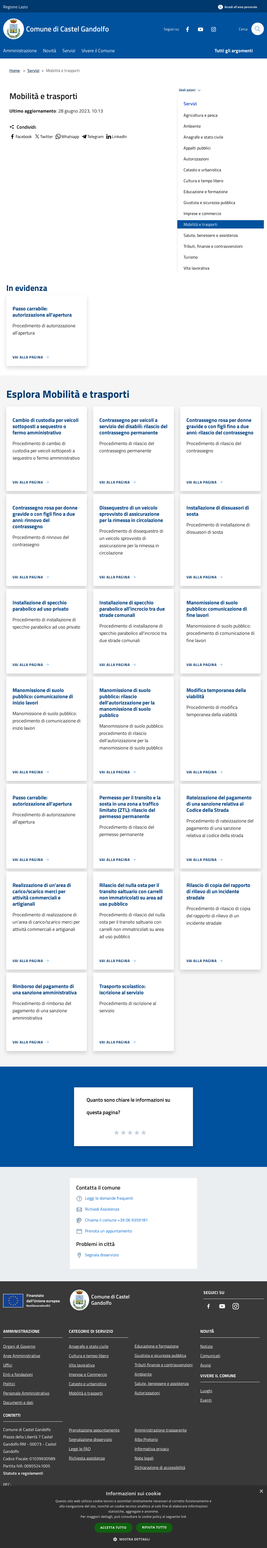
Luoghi (206, 1391)
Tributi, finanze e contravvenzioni (213, 246)
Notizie (206, 1346)
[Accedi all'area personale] (237, 7)
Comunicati (210, 1356)
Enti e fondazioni (18, 1374)
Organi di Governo (19, 1346)
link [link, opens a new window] (183, 1516)
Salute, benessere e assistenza (211, 235)
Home (14, 70)
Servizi (33, 70)
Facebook (20, 136)
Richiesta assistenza (87, 1458)
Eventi (206, 1400)
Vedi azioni (190, 90)
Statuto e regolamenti (23, 1473)
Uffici (7, 1365)
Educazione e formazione (206, 191)
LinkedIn (116, 136)
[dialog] (133, 1517)
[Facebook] (185, 28)
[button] (133, 1539)
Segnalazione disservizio (90, 1439)
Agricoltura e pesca (200, 115)
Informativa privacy (152, 1449)
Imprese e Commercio (88, 1374)
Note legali (144, 1458)
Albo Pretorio (146, 1439)
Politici (9, 1384)
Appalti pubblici (197, 148)
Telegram (92, 136)
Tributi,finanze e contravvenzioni (164, 1365)
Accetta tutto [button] (113, 1527)
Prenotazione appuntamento (94, 1430)
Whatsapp (67, 136)
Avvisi (205, 1365)
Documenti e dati (18, 1402)
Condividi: (22, 127)
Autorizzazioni (196, 159)
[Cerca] (257, 29)
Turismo (191, 257)
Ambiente (192, 126)
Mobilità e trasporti (200, 224)
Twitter (43, 136)
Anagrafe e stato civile (203, 137)
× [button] (261, 1491)
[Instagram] (211, 28)
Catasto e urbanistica (202, 170)
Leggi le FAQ (80, 1449)
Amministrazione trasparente (161, 1430)
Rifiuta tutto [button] (154, 1527)
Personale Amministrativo (26, 1393)
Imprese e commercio (202, 213)
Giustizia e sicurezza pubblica (209, 202)
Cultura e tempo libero (203, 181)
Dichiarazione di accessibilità (160, 1467)
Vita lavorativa (196, 268)
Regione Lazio (15, 7)
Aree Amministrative (21, 1356)
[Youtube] (198, 28)
